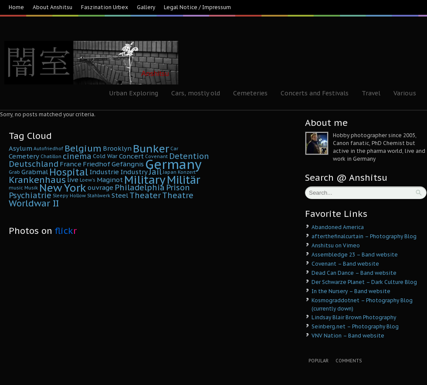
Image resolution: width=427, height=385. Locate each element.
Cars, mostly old (195, 93)
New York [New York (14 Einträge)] (62, 188)
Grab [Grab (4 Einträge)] (14, 172)
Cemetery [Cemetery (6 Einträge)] (24, 156)
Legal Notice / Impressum (197, 7)
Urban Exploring (133, 93)
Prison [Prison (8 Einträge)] (178, 187)
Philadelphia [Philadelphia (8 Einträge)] (140, 187)
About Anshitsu (52, 7)
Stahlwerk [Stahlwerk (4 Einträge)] (98, 195)
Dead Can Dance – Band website (354, 273)
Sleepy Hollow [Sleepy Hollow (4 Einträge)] (69, 195)
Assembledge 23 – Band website (355, 254)
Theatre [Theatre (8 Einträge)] (177, 195)
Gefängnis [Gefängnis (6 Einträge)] (128, 164)
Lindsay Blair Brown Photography (354, 317)
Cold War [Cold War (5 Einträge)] (105, 156)
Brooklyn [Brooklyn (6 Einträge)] (117, 148)
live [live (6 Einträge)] (72, 180)
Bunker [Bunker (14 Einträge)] (151, 148)
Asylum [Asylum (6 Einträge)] (20, 148)
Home (16, 7)
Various (404, 93)
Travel (371, 93)
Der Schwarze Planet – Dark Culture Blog (364, 282)
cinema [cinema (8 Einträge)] (77, 156)
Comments (349, 361)
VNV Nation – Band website (348, 335)
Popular (318, 361)
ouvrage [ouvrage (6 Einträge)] (100, 187)
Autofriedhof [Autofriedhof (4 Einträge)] (48, 148)
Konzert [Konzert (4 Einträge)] (187, 172)
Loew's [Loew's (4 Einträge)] (87, 180)
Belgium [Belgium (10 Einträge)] (83, 148)
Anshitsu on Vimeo (336, 245)
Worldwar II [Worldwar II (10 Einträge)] (34, 203)
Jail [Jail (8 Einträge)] (155, 172)
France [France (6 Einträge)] (70, 164)
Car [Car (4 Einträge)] (174, 148)
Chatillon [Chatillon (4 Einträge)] (51, 156)
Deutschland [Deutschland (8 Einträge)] (33, 164)
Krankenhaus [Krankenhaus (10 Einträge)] (37, 180)
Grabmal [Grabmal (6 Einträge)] (34, 172)
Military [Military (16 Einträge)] (145, 179)
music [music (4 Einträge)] (16, 188)
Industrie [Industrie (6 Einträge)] (104, 172)
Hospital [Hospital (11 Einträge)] (68, 172)
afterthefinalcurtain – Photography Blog (364, 236)
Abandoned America (338, 227)
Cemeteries (250, 93)
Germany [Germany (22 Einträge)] (173, 164)
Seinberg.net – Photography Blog (355, 326)
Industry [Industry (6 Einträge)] (134, 172)
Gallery (146, 7)
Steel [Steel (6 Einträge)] (120, 195)
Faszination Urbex (104, 7)
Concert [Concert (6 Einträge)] (131, 156)
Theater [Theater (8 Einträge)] (145, 195)
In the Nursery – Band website (351, 291)
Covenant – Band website (345, 263)
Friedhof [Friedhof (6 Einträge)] (96, 164)
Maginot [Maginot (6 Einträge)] (110, 180)
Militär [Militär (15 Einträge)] (183, 180)
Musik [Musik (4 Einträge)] (31, 188)
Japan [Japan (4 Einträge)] (169, 172)
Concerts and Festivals (315, 93)
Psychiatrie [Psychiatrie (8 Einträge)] (30, 195)
